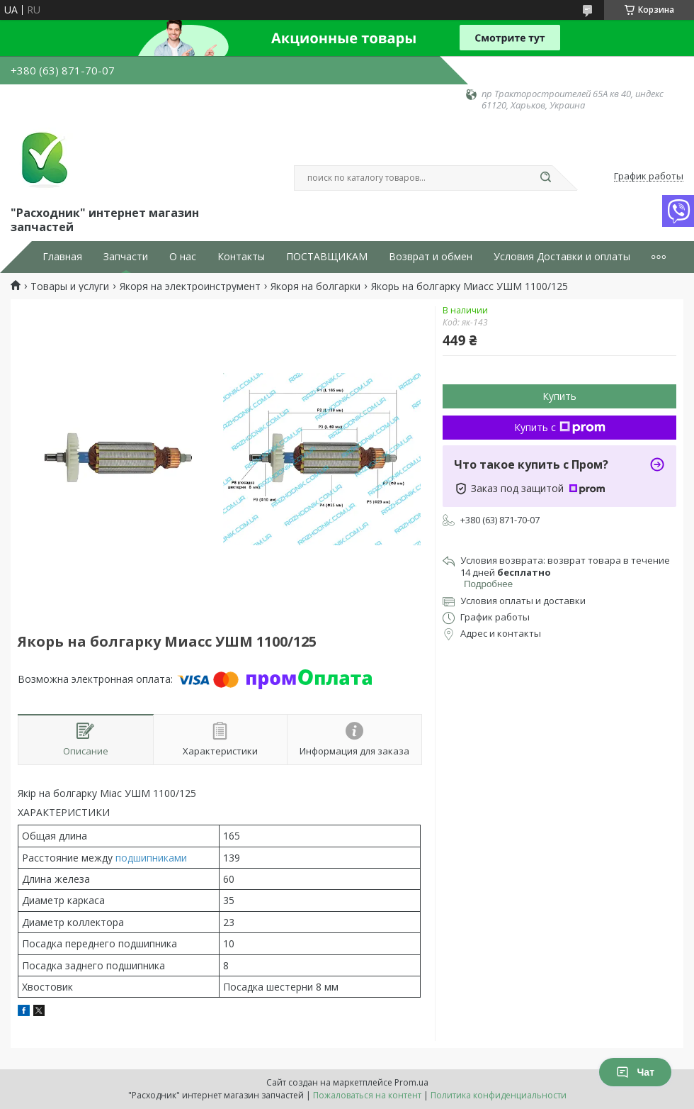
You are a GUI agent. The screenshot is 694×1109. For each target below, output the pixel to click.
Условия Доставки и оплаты (562, 257)
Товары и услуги (69, 286)
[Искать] (545, 178)
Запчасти (125, 257)
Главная (62, 257)
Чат (635, 1072)
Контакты (241, 257)
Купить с (559, 427)
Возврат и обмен (430, 257)
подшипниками (151, 857)
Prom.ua (411, 1082)
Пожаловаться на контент (367, 1095)
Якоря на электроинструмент (190, 286)
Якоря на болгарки (315, 286)
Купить (559, 396)
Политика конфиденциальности (499, 1095)
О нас (182, 257)
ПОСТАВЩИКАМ (327, 257)
